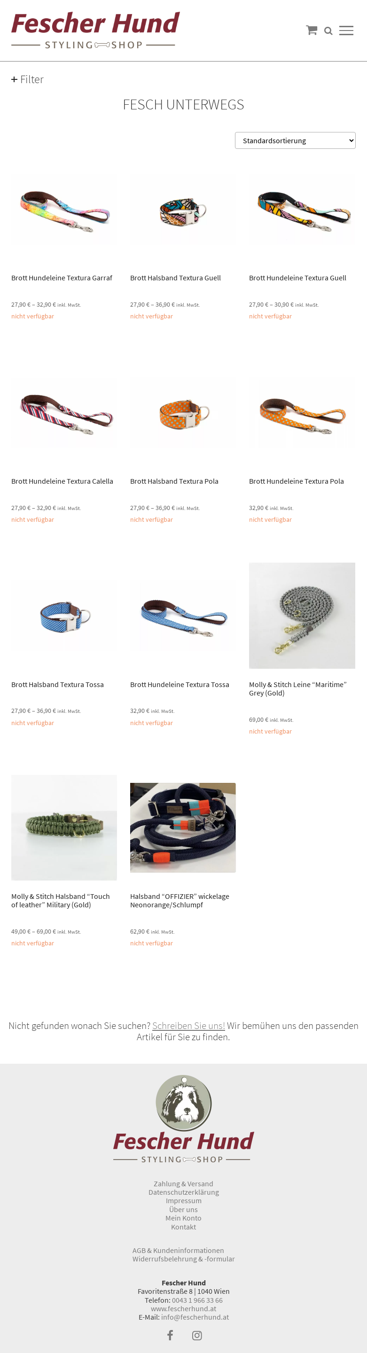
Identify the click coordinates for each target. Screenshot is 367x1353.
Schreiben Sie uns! (188, 1026)
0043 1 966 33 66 (197, 1300)
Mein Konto (183, 1217)
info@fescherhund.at (195, 1317)
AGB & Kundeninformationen (178, 1250)
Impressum (184, 1200)
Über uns (183, 1209)
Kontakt (183, 1226)
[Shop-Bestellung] (295, 140)
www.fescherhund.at (183, 1308)
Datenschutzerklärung (183, 1192)
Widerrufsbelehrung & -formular (184, 1258)
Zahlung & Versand (183, 1183)
